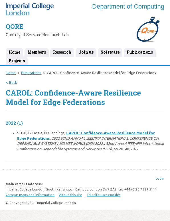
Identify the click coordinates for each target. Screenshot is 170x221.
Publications (140, 52)
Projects (17, 60)
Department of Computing (128, 6)
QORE (14, 26)
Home (14, 52)
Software (110, 52)
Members (36, 52)
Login (159, 178)
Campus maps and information (30, 194)
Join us (86, 52)
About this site (70, 194)
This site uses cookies (103, 194)
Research (62, 52)
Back (13, 82)
